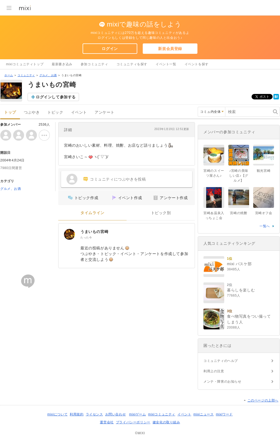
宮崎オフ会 (263, 213)
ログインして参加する (56, 97)
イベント (79, 112)
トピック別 (161, 213)
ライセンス (94, 414)
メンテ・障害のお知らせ (222, 381)
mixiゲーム (137, 414)
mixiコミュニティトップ (24, 64)
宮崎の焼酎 (238, 213)
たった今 (86, 237)
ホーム (8, 75)
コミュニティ (26, 75)
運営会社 (106, 422)
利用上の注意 (213, 371)
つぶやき (32, 112)
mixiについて (57, 414)
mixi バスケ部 (239, 264)
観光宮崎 (263, 171)
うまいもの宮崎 (94, 231)
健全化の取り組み (166, 422)
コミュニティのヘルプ (220, 361)
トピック (55, 112)
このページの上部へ (262, 400)
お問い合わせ (115, 414)
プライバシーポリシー (133, 422)
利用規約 (76, 414)
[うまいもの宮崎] (69, 234)
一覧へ (264, 226)
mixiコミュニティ (161, 414)
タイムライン (92, 213)
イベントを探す (197, 64)
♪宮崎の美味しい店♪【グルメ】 (238, 175)
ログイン (110, 48)
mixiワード (224, 414)
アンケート (105, 112)
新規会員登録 (170, 48)
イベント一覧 (166, 64)
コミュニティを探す (131, 64)
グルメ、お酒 (48, 75)
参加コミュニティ (94, 64)
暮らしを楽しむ (241, 290)
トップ (10, 112)
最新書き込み (62, 64)
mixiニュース (203, 414)
